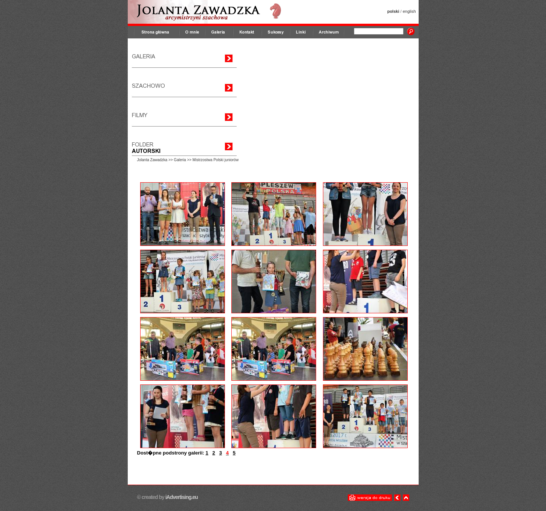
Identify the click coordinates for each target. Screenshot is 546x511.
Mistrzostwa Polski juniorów (216, 160)
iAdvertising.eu (181, 497)
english (409, 11)
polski (393, 11)
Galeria (180, 160)
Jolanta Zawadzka (152, 160)
